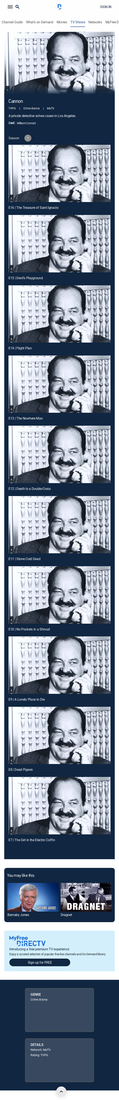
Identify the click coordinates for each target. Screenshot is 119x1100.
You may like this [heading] (20, 876)
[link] (33, 897)
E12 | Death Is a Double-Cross (29, 488)
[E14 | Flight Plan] (59, 314)
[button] (10, 6)
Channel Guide (12, 22)
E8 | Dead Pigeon (20, 769)
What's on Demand (39, 22)
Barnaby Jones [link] (18, 914)
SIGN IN (105, 6)
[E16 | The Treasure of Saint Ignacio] (59, 173)
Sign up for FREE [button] (40, 962)
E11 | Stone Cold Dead (24, 558)
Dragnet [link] (66, 914)
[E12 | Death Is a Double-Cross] (59, 454)
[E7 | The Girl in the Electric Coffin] (59, 805)
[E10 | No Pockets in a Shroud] (59, 595)
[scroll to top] (61, 1091)
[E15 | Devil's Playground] (59, 243)
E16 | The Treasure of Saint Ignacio (33, 207)
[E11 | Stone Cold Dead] (59, 524)
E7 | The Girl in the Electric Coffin (31, 840)
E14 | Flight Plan (20, 348)
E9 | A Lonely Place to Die (26, 699)
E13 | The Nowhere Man (25, 418)
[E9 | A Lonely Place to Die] (59, 665)
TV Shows (77, 22)
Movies (62, 22)
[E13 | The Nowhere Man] (59, 384)
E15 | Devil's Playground (25, 278)
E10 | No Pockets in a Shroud (29, 629)
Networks (95, 22)
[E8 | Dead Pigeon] (59, 735)
